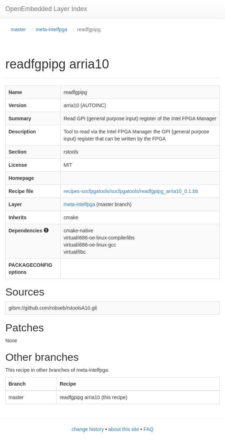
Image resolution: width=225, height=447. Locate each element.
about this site (123, 429)
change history (88, 429)
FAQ (148, 429)
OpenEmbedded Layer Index (46, 8)
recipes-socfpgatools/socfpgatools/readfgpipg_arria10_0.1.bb (131, 191)
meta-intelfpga (51, 29)
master (18, 29)
